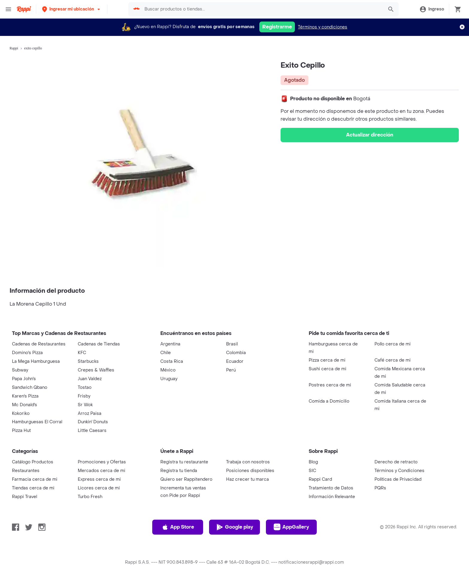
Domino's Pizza (27, 353)
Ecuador (234, 361)
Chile (165, 353)
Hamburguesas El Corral (37, 422)
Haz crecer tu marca (247, 479)
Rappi (14, 48)
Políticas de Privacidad (397, 479)
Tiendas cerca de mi (33, 488)
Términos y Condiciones (399, 471)
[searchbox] (262, 9)
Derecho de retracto (396, 462)
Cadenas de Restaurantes (39, 344)
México (168, 370)
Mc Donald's (24, 405)
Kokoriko (21, 413)
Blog (313, 462)
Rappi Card (320, 479)
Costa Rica (171, 361)
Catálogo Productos (32, 462)
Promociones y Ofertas (102, 462)
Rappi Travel (24, 497)
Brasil (232, 344)
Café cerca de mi (392, 360)
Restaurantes (25, 471)
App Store (178, 527)
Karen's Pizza (25, 396)
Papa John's (24, 379)
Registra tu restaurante (184, 462)
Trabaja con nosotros (248, 462)
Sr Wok (85, 405)
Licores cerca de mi (99, 488)
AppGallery (291, 527)
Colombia (236, 353)
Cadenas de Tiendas (99, 344)
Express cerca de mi (99, 479)
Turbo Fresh (90, 497)
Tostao (85, 387)
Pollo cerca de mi (392, 344)
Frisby (84, 396)
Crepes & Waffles (96, 370)
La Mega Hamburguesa (36, 361)
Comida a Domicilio (329, 401)
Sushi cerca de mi (327, 369)
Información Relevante (332, 497)
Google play (234, 527)
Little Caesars (92, 430)
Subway (20, 370)
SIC (312, 471)
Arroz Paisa (89, 413)
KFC (82, 353)
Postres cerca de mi (330, 385)
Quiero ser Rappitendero (186, 479)
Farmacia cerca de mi (34, 479)
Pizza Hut (21, 430)
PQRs (380, 488)
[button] (71, 9)
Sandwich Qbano (29, 387)
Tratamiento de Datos (331, 488)
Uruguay (168, 379)
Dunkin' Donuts (93, 422)
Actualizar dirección (369, 135)
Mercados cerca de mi (101, 471)
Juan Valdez (90, 379)
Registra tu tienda (178, 471)
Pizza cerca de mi (327, 360)
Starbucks (88, 361)
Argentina (170, 344)
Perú (231, 370)
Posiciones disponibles (250, 471)
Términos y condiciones (322, 27)
